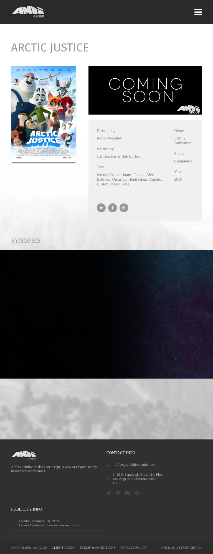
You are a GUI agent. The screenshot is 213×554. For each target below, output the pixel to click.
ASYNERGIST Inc (189, 548)
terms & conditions (97, 548)
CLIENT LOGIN (63, 548)
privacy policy (133, 548)
